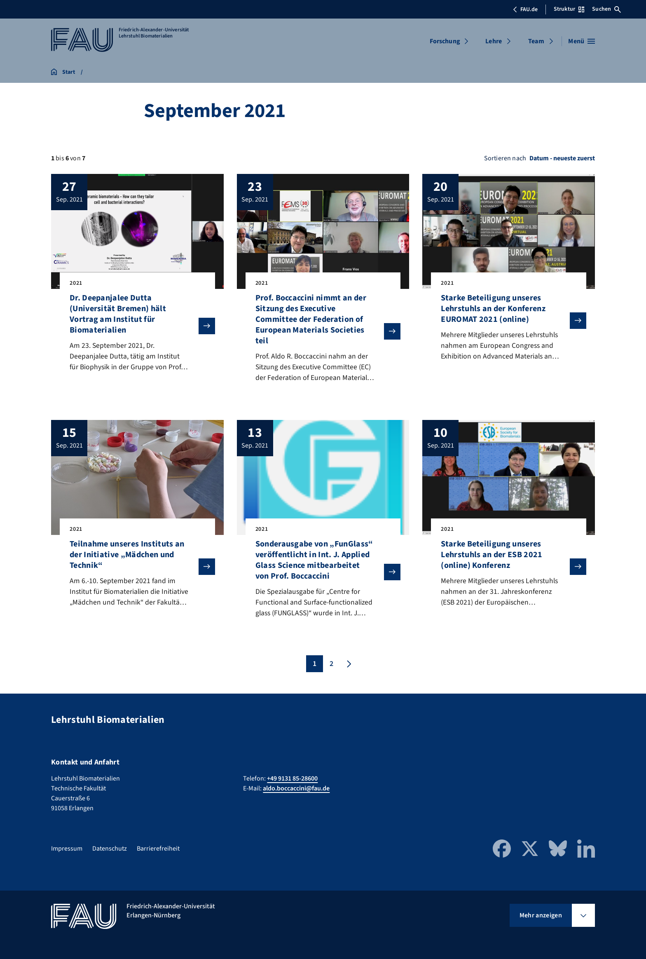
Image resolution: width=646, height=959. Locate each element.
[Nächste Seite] (348, 665)
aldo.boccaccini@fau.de (296, 788)
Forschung (445, 41)
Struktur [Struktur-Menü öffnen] (569, 9)
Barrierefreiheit (158, 848)
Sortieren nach (505, 158)
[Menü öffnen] (581, 41)
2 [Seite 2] (331, 665)
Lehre (493, 41)
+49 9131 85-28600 (292, 778)
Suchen (606, 9)
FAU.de (525, 9)
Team (536, 41)
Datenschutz (109, 848)
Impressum (66, 848)
